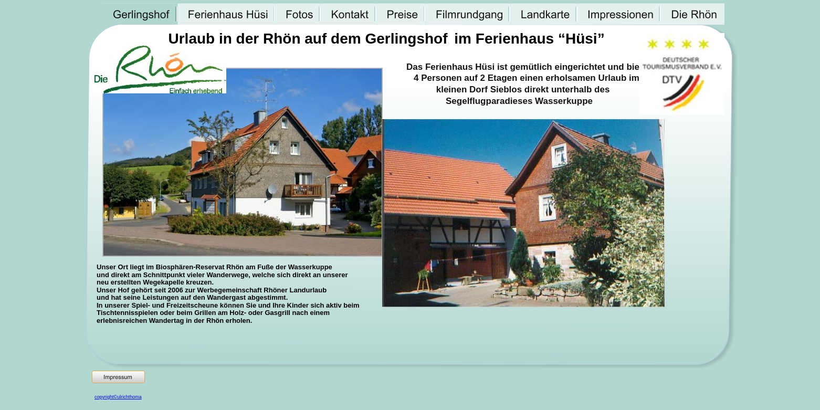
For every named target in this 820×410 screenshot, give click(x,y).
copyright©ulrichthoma (118, 397)
